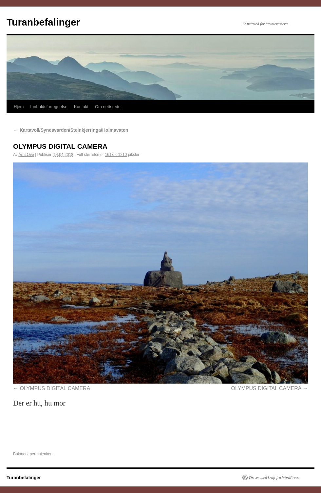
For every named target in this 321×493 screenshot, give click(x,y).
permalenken (41, 454)
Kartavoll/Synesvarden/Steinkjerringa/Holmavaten (70, 130)
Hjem (19, 106)
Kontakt (81, 106)
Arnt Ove (26, 154)
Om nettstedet (108, 106)
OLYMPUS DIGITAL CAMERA (55, 388)
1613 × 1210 (116, 154)
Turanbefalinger (43, 22)
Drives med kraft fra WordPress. (274, 477)
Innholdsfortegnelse (48, 106)
